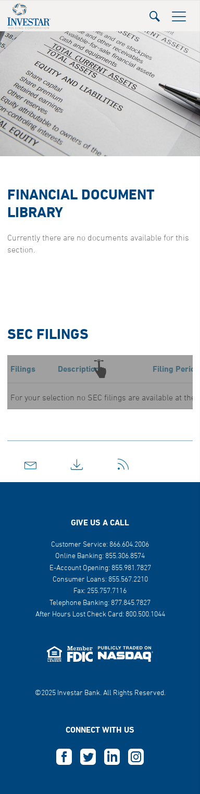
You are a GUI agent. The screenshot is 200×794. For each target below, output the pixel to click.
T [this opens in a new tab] (88, 757)
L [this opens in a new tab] (112, 757)
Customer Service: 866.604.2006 (100, 544)
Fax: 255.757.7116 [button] (100, 591)
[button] (154, 13)
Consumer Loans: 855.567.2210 (100, 579)
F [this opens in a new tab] (64, 757)
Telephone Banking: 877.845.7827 (100, 603)
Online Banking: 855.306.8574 (100, 556)
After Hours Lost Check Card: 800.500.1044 (100, 614)
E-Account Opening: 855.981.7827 (100, 568)
